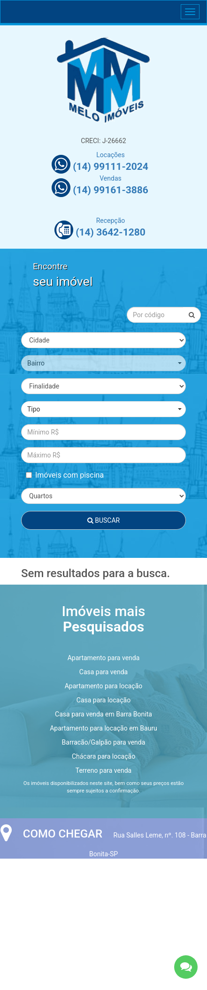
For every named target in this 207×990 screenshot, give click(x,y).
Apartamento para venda (104, 658)
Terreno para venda (103, 770)
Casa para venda (103, 672)
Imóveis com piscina (65, 475)
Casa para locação (103, 700)
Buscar (103, 520)
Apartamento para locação (104, 686)
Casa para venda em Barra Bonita (103, 714)
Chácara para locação (103, 756)
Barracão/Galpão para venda (104, 742)
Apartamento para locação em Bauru (103, 728)
